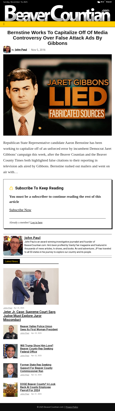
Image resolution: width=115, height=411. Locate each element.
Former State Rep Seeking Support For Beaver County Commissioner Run (36, 367)
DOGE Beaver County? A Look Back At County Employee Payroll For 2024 (37, 387)
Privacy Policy (72, 407)
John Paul (21, 49)
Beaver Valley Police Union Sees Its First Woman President (39, 328)
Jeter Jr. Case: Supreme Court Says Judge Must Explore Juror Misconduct (29, 316)
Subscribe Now (20, 210)
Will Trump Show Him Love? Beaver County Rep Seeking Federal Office (36, 348)
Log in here (36, 222)
